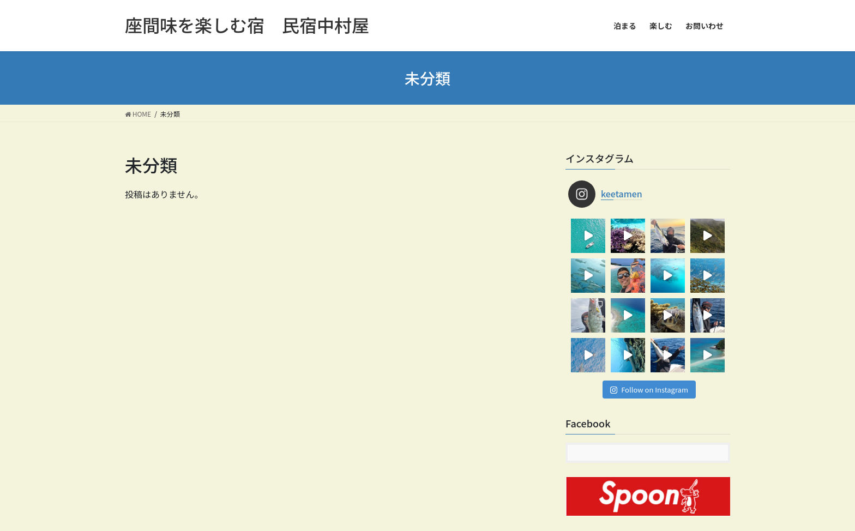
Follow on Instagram (649, 389)
